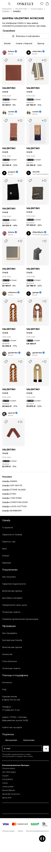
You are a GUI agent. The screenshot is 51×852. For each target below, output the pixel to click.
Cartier (5, 783)
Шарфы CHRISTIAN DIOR (15, 502)
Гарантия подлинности (14, 584)
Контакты (7, 682)
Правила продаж (8, 831)
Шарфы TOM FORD (12, 498)
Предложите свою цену (14, 605)
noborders (37, 51)
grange (35, 292)
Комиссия (7, 654)
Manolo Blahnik (8, 790)
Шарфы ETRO (9, 494)
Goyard (5, 776)
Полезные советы (11, 612)
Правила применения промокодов (20, 619)
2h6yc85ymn (38, 232)
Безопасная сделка (12, 591)
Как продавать (9, 633)
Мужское (7, 9)
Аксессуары (37, 9)
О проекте (7, 527)
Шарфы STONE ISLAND (14, 489)
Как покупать (9, 577)
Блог (4, 548)
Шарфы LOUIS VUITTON (14, 506)
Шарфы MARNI (9, 481)
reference (12, 292)
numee (11, 112)
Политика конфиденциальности (37, 831)
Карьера (6, 563)
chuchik (36, 172)
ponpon (11, 172)
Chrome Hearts (8, 768)
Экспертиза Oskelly (12, 640)
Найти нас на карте (12, 727)
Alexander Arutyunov (11, 794)
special (11, 413)
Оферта (20, 831)
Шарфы (6, 11)
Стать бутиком (9, 661)
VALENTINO (21, 9)
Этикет (5, 556)
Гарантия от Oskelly (12, 534)
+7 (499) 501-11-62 (11, 710)
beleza (11, 51)
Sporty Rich (7, 798)
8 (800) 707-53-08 (11, 700)
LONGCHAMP (8, 787)
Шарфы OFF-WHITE (12, 485)
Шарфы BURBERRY (12, 510)
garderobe (13, 353)
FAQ (4, 689)
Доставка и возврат (12, 598)
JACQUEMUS (7, 779)
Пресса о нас (9, 541)
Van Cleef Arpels (9, 772)
